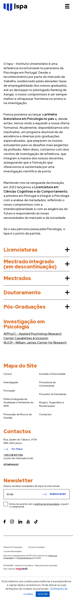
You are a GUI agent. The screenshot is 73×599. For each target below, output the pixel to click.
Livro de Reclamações (12, 551)
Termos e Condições (36, 547)
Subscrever (58, 494)
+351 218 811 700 (13, 454)
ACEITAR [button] (42, 594)
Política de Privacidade (13, 547)
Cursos (8, 373)
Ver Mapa (17, 449)
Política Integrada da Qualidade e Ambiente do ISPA (19, 402)
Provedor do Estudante (52, 394)
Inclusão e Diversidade (52, 373)
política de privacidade (47, 504)
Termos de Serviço (25, 558)
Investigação (11, 382)
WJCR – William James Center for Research (35, 342)
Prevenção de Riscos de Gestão (18, 416)
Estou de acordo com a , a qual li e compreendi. (39, 505)
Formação (9, 390)
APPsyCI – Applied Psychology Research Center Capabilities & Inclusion (33, 336)
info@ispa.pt (11, 464)
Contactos (45, 414)
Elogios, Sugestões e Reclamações (51, 404)
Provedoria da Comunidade (47, 384)
